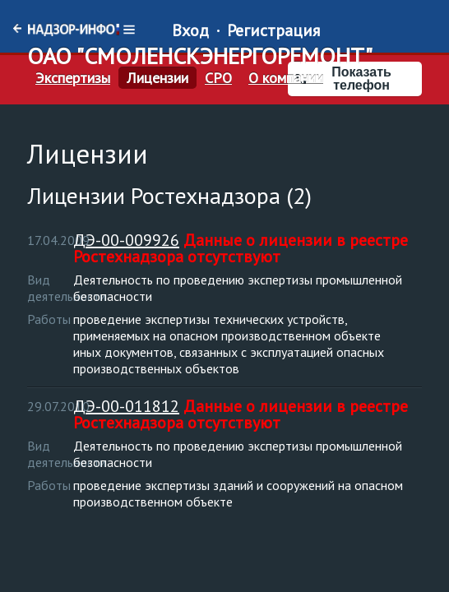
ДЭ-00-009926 (126, 240)
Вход (190, 30)
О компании (285, 78)
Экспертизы (72, 78)
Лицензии (157, 78)
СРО (218, 78)
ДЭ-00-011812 (126, 406)
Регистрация (273, 30)
